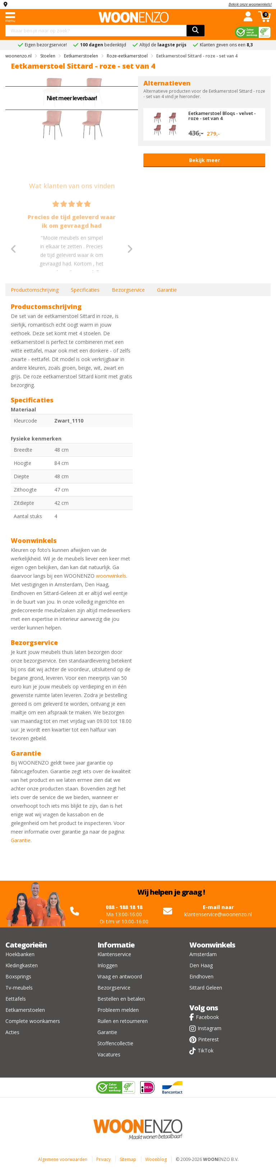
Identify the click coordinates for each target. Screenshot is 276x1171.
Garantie (167, 289)
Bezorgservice (128, 289)
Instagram (209, 1028)
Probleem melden (118, 1009)
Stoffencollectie (115, 1043)
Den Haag (201, 965)
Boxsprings (18, 976)
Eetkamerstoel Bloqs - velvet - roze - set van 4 (222, 115)
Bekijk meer (204, 160)
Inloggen (107, 965)
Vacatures (108, 1054)
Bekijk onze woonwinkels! (250, 4)
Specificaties (85, 289)
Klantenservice (114, 954)
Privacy (103, 1159)
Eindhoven (201, 976)
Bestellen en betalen (121, 998)
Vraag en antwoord (119, 976)
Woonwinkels (212, 945)
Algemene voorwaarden (62, 1159)
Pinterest (208, 1039)
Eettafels (15, 998)
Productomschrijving (35, 289)
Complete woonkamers (32, 1021)
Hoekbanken (19, 954)
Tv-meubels (19, 987)
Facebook (207, 1017)
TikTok (205, 1050)
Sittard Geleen (205, 987)
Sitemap (128, 1159)
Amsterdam (203, 954)
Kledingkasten (21, 965)
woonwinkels (111, 575)
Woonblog (156, 1159)
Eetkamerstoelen (25, 1009)
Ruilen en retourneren (122, 1021)
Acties (12, 1032)
